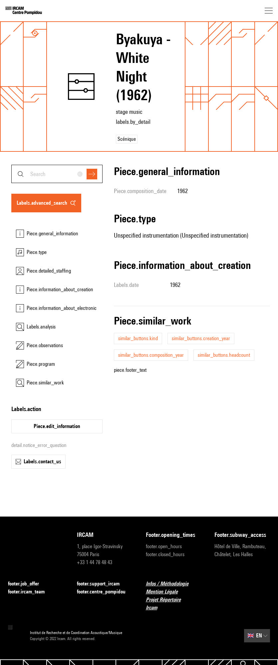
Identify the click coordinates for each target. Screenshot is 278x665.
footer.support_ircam (102, 583)
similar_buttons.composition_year (151, 355)
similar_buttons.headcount (224, 355)
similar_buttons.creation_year (201, 338)
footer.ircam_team (30, 591)
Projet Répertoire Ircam (173, 603)
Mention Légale (166, 591)
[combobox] (57, 174)
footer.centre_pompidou (105, 591)
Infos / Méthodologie (171, 583)
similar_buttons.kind (138, 338)
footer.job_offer (27, 583)
